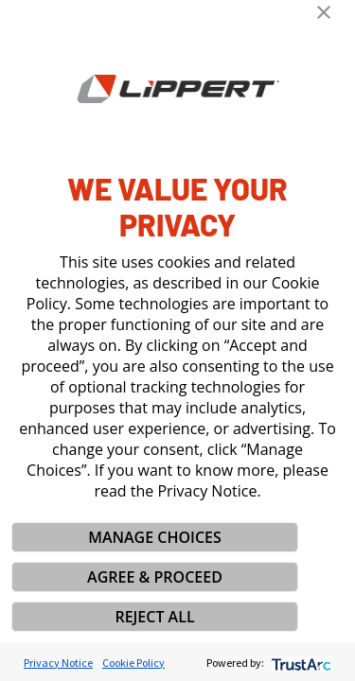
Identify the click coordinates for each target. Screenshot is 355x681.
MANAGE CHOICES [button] (155, 537)
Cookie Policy (133, 662)
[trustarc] (299, 662)
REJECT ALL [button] (154, 616)
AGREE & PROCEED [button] (154, 577)
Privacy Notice (58, 662)
